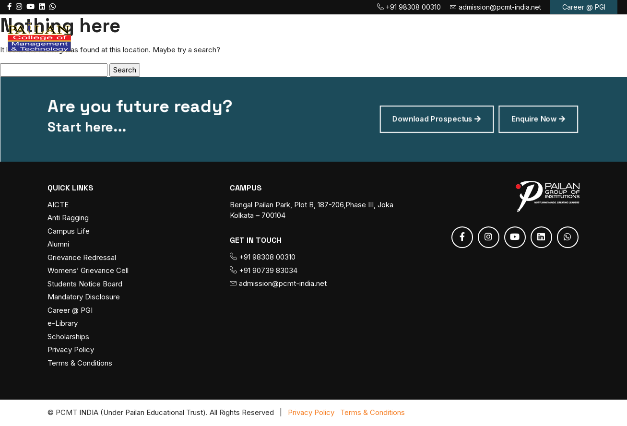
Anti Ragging (68, 218)
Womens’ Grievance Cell (88, 270)
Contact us (539, 36)
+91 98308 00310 (409, 7)
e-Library (62, 323)
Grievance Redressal (81, 257)
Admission (337, 36)
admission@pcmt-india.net (495, 7)
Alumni (58, 244)
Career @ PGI (583, 7)
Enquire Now (529, 119)
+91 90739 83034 (263, 270)
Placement (477, 36)
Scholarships (68, 336)
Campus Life (68, 231)
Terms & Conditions (79, 362)
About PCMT (213, 36)
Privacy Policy (70, 350)
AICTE (58, 204)
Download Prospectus (431, 119)
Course (278, 36)
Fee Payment (407, 36)
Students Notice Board (84, 283)
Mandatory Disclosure (83, 297)
